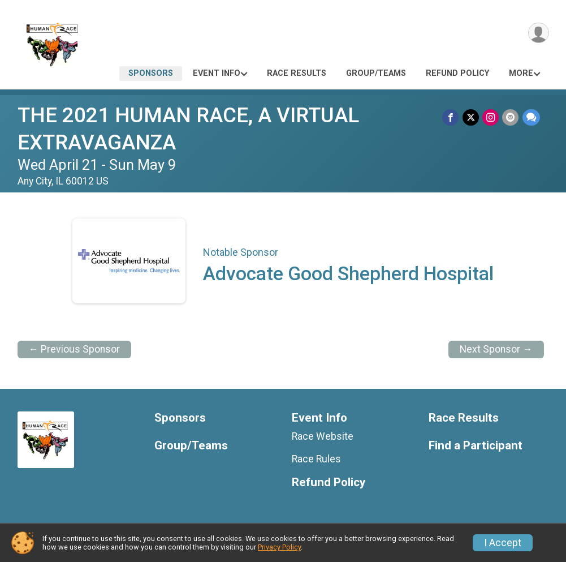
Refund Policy (457, 73)
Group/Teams (376, 73)
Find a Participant (475, 445)
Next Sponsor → (496, 349)
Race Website (322, 436)
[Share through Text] (531, 117)
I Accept (502, 542)
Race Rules (316, 459)
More (521, 73)
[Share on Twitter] (471, 117)
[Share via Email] (511, 117)
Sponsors (150, 73)
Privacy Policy (279, 547)
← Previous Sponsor (74, 349)
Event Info (216, 73)
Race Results (296, 73)
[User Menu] (538, 33)
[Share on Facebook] (451, 117)
